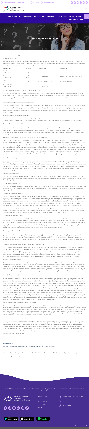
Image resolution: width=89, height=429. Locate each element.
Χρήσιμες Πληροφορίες (25, 16)
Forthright (85, 425)
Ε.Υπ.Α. (58, 16)
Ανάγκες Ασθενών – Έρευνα (76, 19)
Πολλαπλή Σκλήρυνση (12, 16)
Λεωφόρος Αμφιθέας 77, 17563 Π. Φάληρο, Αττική (16, 2)
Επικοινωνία (64, 16)
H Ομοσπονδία (36, 16)
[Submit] (86, 9)
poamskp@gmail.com (49, 2)
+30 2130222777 (36, 2)
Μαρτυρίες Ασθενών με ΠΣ (76, 16)
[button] (86, 16)
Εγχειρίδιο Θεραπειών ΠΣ (49, 16)
